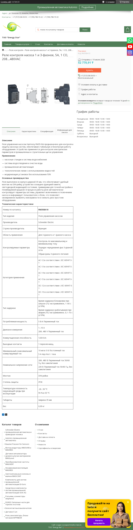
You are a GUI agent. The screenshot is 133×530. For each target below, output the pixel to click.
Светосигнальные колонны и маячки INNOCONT (18, 475)
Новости (81, 44)
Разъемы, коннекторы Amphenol (15, 497)
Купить (89, 70)
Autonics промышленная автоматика (15, 439)
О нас (37, 44)
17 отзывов (110, 2)
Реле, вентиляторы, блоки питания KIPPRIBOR (16, 516)
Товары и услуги (22, 44)
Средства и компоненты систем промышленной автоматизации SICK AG (16, 490)
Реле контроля (16, 50)
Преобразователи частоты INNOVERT (17, 463)
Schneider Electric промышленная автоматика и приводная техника (18, 432)
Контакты (48, 44)
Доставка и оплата (65, 44)
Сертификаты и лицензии (49, 448)
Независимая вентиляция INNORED (16, 469)
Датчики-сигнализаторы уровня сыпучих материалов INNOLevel (18, 455)
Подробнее (87, 7)
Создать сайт (6, 2)
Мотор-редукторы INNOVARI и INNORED (18, 449)
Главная (7, 44)
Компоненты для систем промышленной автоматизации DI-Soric (15, 482)
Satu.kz (78, 525)
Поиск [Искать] (84, 30)
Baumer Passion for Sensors (17, 444)
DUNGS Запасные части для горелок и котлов (17, 503)
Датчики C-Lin (11, 512)
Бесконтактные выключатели (18, 508)
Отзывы (41, 441)
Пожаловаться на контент (74, 527)
